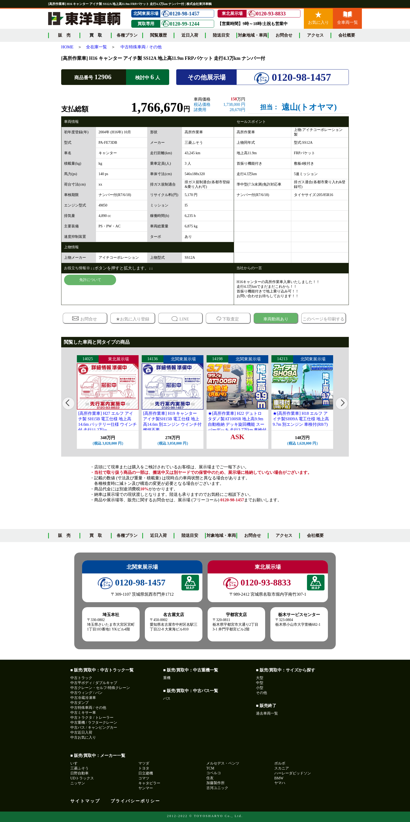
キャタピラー (149, 783)
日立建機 (145, 773)
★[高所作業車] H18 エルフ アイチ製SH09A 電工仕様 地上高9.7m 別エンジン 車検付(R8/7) (301, 419)
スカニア (281, 768)
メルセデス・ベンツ (222, 763)
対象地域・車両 (252, 35)
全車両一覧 (347, 18)
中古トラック (81, 678)
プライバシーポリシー (135, 801)
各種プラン (127, 35)
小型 (259, 688)
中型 (259, 683)
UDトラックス (82, 778)
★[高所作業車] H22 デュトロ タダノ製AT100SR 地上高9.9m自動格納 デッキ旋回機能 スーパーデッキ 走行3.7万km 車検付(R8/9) (237, 424)
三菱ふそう (79, 768)
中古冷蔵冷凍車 (83, 698)
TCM (210, 768)
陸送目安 (221, 35)
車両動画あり (275, 319)
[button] (68, 403)
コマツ (143, 778)
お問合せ (284, 35)
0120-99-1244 (180, 23)
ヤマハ (279, 783)
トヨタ (143, 768)
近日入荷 (189, 35)
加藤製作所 (215, 783)
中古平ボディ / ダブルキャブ (93, 683)
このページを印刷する (323, 319)
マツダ (143, 763)
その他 (261, 693)
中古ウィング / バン (86, 693)
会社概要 (346, 35)
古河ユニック (217, 788)
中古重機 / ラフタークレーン (93, 723)
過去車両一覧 (267, 713)
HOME (67, 47)
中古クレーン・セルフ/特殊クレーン (100, 688)
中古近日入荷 (81, 732)
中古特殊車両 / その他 (141, 47)
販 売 (64, 35)
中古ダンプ (79, 703)
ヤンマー (145, 788)
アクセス (315, 35)
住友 (210, 778)
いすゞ (75, 763)
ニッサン (77, 783)
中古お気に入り (83, 737)
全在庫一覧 (96, 47)
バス (166, 698)
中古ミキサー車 (83, 713)
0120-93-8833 (267, 13)
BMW (278, 778)
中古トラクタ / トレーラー (91, 718)
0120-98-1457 (180, 13)
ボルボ (279, 763)
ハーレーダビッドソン (292, 773)
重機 (166, 678)
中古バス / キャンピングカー (93, 727)
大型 (259, 678)
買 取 (95, 535)
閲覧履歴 (158, 35)
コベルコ (213, 773)
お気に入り (318, 18)
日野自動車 (79, 773)
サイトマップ (85, 801)
